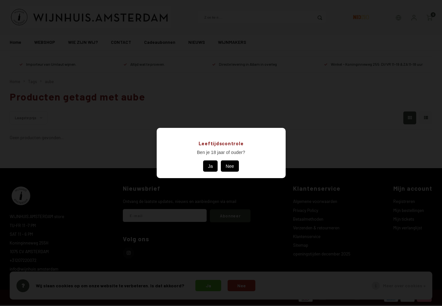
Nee (230, 166)
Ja (210, 166)
